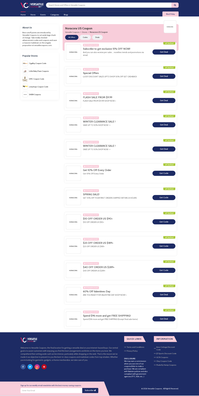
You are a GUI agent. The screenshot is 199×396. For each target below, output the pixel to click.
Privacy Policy (131, 351)
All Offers (71, 38)
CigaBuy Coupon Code (34, 63)
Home (23, 14)
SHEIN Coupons (32, 94)
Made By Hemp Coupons (165, 365)
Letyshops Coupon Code (35, 87)
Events (43, 14)
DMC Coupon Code (33, 79)
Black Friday (170, 14)
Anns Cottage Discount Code (164, 348)
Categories (55, 14)
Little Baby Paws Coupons (36, 71)
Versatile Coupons (72, 33)
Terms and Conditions (134, 347)
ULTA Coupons (161, 358)
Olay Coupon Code (163, 361)
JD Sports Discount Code (165, 354)
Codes (85, 38)
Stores (33, 14)
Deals (97, 38)
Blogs (67, 14)
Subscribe (90, 391)
